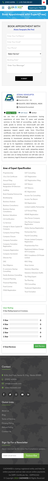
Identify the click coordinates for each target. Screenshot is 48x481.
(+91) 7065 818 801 (25, 2)
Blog (4, 415)
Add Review (40, 346)
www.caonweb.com (13, 387)
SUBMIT (24, 78)
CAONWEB (24, 478)
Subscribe (31, 455)
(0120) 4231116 (10, 2)
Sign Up (41, 8)
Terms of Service (8, 419)
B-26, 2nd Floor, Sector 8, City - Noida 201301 (22, 375)
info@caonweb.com (13, 383)
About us (5, 410)
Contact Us (6, 431)
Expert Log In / (34, 8)
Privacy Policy (8, 423)
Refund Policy (7, 427)
